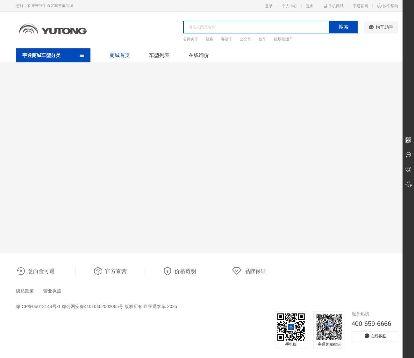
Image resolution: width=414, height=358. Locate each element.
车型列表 (159, 55)
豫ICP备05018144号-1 (38, 306)
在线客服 (375, 336)
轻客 (209, 39)
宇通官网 (360, 6)
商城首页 (120, 55)
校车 (262, 39)
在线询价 (199, 55)
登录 (269, 6)
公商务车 (190, 39)
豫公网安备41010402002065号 (92, 306)
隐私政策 (25, 290)
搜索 (344, 27)
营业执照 (52, 290)
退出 (310, 6)
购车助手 (381, 27)
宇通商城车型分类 (41, 55)
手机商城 (333, 5)
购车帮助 (387, 5)
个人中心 (289, 6)
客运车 (226, 39)
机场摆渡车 (283, 39)
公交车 (245, 39)
